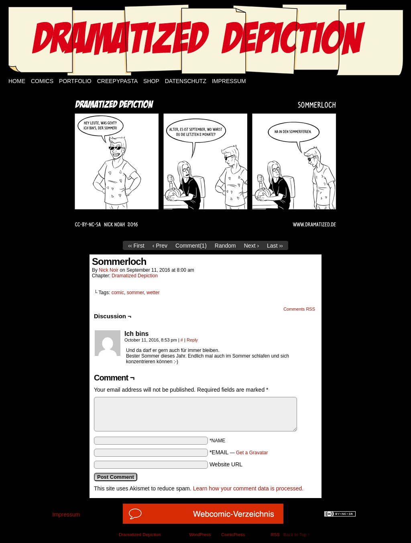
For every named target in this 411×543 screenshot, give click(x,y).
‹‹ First (136, 245)
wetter (153, 292)
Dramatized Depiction (135, 276)
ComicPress (233, 534)
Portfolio (75, 81)
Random (225, 245)
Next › (251, 245)
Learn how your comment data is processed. (248, 488)
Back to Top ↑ (296, 534)
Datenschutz (185, 81)
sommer (135, 292)
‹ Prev (160, 245)
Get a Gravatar (252, 453)
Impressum (229, 81)
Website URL (226, 464)
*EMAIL (239, 452)
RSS (275, 534)
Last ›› (275, 245)
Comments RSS (299, 309)
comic (118, 292)
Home (16, 81)
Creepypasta (117, 81)
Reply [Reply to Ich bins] (192, 340)
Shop (151, 81)
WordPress (200, 534)
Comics (42, 81)
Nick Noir (108, 270)
